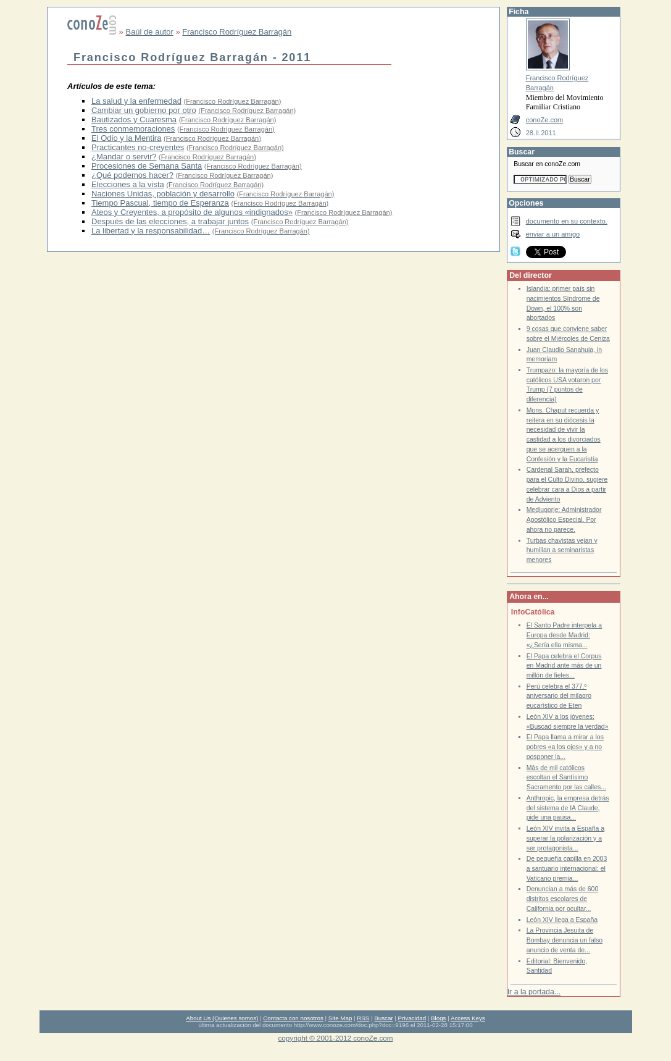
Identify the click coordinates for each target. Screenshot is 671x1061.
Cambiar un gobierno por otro (143, 110)
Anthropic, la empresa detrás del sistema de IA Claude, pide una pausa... (568, 808)
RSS (363, 1018)
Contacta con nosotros (293, 1018)
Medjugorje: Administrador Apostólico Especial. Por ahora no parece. (564, 519)
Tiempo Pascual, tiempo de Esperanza (160, 203)
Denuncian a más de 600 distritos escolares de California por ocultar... (563, 899)
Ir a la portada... (534, 992)
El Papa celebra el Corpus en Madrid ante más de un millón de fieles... (564, 666)
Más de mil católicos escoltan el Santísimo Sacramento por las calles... (566, 778)
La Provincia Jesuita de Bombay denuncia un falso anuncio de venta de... (565, 940)
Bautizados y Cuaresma (134, 119)
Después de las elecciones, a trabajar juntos (170, 221)
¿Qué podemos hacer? (132, 175)
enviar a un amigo (553, 234)
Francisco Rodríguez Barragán (236, 31)
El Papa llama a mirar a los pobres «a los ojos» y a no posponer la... (565, 747)
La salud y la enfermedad (136, 101)
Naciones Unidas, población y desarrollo (163, 193)
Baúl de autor (149, 31)
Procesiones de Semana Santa (146, 165)
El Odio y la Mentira (126, 138)
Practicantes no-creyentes (137, 147)
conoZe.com (545, 120)
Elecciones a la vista (127, 184)
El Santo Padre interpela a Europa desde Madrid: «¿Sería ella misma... (564, 635)
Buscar (383, 1018)
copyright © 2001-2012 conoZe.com (335, 1038)
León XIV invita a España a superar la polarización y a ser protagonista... (565, 838)
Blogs (438, 1018)
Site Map (340, 1018)
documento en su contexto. (566, 221)
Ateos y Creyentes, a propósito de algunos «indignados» (192, 212)
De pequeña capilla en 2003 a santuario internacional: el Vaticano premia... (567, 868)
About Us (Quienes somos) (222, 1018)
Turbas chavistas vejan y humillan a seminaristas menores (562, 550)
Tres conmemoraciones (133, 128)
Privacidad (412, 1018)
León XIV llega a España (562, 919)
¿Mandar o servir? (123, 156)
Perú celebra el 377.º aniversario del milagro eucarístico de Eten (559, 696)
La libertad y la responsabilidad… (150, 230)
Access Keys (468, 1018)
